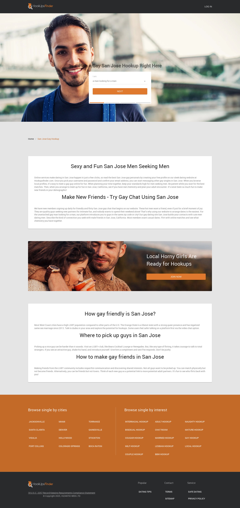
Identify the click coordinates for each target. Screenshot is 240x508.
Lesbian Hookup (164, 446)
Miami (62, 421)
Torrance (94, 421)
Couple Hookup (134, 454)
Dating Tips (145, 491)
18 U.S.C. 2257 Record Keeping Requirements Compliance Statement (61, 492)
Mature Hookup (194, 429)
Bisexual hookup (135, 429)
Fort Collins (36, 446)
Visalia (33, 437)
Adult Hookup (163, 421)
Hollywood (65, 437)
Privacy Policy (196, 498)
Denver (63, 429)
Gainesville (95, 429)
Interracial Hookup (136, 421)
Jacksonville (37, 421)
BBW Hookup (162, 454)
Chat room (161, 429)
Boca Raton (95, 446)
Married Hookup (164, 437)
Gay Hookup (192, 437)
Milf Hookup (132, 446)
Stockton (94, 437)
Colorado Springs (69, 446)
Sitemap (169, 498)
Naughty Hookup (195, 421)
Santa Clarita (37, 429)
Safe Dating (195, 491)
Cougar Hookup (134, 437)
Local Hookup (193, 446)
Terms (168, 491)
